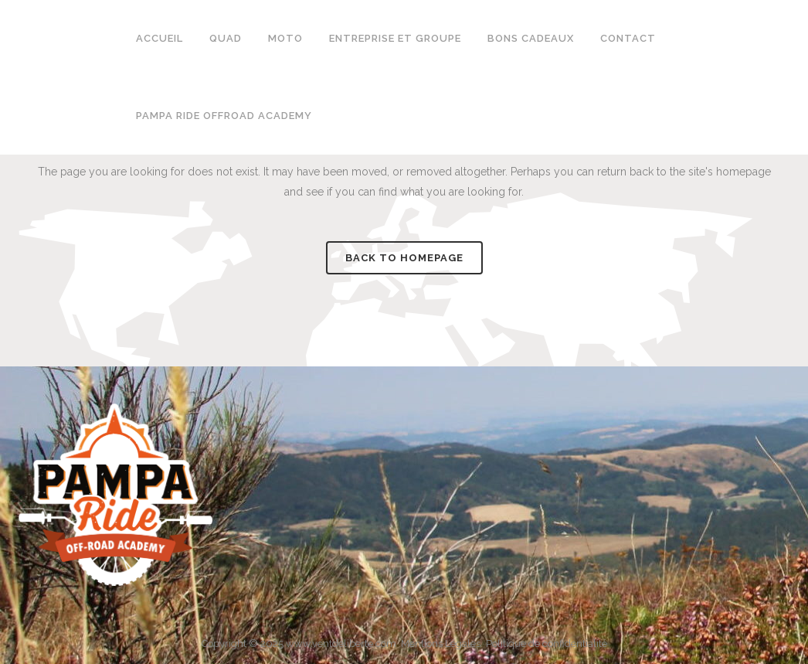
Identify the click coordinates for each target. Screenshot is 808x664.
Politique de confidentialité (546, 643)
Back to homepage (404, 258)
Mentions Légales (440, 643)
